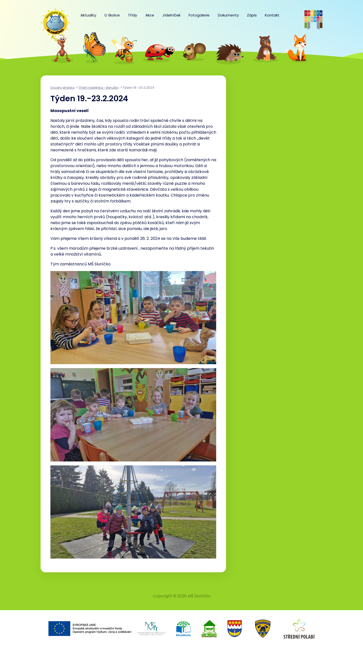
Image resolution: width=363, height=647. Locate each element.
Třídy (132, 15)
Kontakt (272, 15)
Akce (149, 15)
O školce (112, 15)
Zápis (252, 15)
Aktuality (88, 15)
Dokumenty (228, 15)
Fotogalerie (199, 15)
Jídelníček (171, 15)
